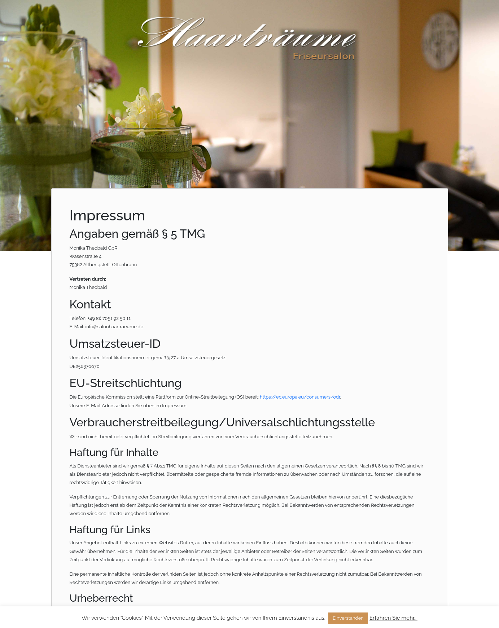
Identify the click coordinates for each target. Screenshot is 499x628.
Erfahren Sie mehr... (393, 618)
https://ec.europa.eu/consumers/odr (300, 397)
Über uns (405, 15)
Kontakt (438, 15)
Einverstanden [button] (348, 618)
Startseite (369, 15)
